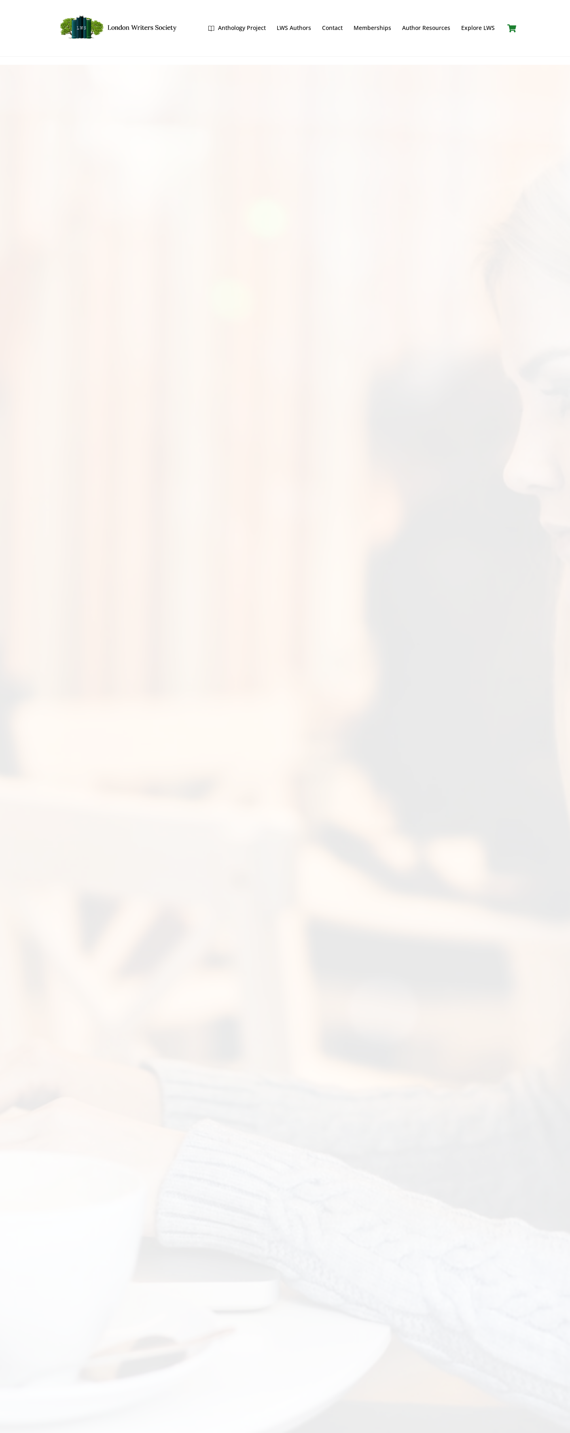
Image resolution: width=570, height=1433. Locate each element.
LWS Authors (294, 28)
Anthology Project (236, 28)
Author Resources (426, 28)
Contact (332, 28)
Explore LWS (478, 28)
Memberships (372, 28)
